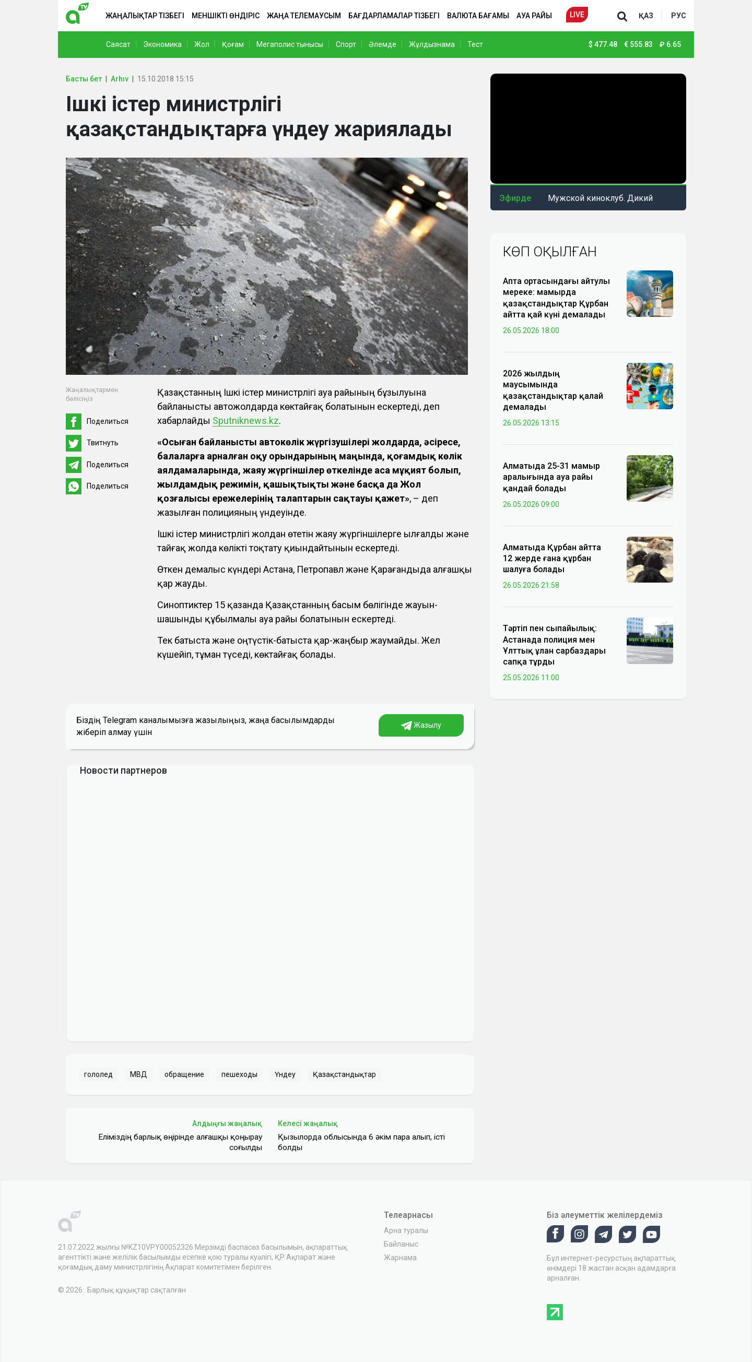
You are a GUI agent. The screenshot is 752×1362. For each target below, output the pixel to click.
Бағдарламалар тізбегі (394, 15)
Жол (201, 44)
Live (577, 14)
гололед (98, 1074)
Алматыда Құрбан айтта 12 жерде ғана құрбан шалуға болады (552, 558)
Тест (475, 44)
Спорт (346, 44)
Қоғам (233, 44)
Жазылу (421, 725)
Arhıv (119, 79)
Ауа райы (534, 15)
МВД (138, 1074)
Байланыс (401, 1244)
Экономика (162, 44)
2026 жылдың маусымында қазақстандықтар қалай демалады (553, 390)
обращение (184, 1074)
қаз (646, 15)
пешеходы (239, 1074)
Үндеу (285, 1074)
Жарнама (400, 1257)
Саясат (118, 44)
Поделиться (107, 421)
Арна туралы (406, 1230)
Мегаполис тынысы (289, 44)
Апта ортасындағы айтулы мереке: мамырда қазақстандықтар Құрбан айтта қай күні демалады (556, 297)
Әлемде (382, 44)
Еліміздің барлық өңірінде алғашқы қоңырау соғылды (180, 1142)
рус (678, 15)
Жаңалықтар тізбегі (144, 15)
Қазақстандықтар (344, 1074)
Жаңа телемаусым (304, 15)
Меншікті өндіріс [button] (226, 15)
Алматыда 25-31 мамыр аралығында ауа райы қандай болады (551, 477)
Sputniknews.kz (246, 420)
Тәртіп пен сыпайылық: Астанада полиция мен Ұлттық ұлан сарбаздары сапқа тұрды (554, 645)
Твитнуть (103, 443)
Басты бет (84, 79)
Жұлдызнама (432, 44)
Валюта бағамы (478, 15)
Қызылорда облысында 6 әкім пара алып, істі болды (361, 1142)
